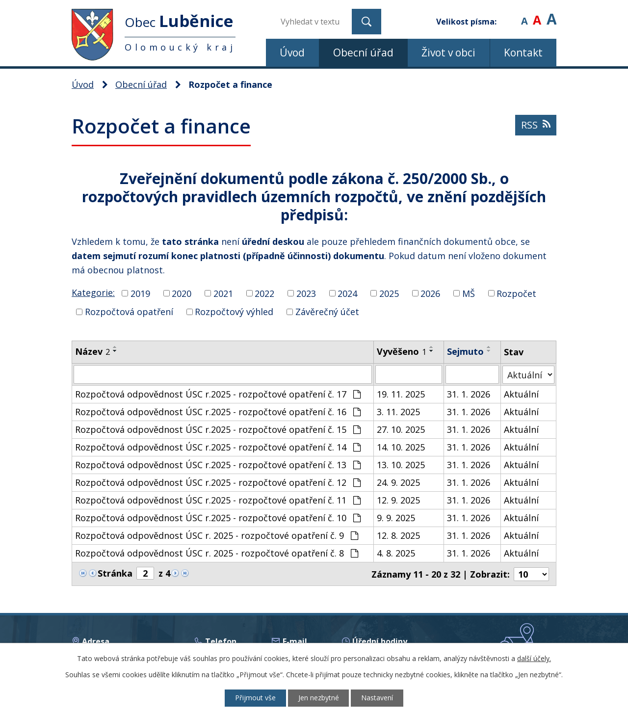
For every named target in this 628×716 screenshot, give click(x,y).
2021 (223, 293)
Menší (524, 14)
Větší (551, 14)
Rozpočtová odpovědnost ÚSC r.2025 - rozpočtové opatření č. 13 (218, 465)
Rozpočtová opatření (129, 312)
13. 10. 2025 (401, 465)
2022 (264, 293)
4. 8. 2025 (396, 553)
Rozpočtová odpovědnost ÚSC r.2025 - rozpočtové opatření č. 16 (218, 412)
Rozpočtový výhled (234, 312)
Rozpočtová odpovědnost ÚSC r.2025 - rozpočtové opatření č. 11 (218, 500)
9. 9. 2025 (396, 518)
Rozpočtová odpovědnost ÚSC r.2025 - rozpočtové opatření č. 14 (218, 447)
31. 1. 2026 (468, 394)
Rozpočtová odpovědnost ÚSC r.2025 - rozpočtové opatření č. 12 (218, 482)
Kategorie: (93, 292)
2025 (389, 293)
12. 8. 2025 (398, 535)
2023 (306, 293)
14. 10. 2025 (401, 447)
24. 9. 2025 (398, 482)
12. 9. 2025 (398, 500)
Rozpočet (516, 293)
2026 (430, 293)
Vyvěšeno (402, 351)
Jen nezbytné (318, 698)
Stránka (115, 573)
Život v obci (448, 52)
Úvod (292, 52)
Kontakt (523, 52)
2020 (181, 293)
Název (92, 351)
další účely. (534, 658)
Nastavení (377, 698)
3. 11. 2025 (398, 412)
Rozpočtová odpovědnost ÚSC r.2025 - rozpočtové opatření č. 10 (218, 518)
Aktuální (521, 394)
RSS (535, 125)
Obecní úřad (363, 52)
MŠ (468, 293)
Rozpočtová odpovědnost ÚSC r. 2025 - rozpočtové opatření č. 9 (216, 535)
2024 (347, 293)
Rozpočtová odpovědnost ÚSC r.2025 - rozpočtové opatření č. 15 (218, 429)
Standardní (537, 14)
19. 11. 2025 (401, 394)
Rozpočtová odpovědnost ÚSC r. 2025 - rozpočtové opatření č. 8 (216, 553)
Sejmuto (465, 351)
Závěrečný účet (327, 312)
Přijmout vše (255, 698)
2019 (140, 293)
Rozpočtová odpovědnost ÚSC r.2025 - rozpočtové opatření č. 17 (218, 394)
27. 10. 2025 (401, 429)
